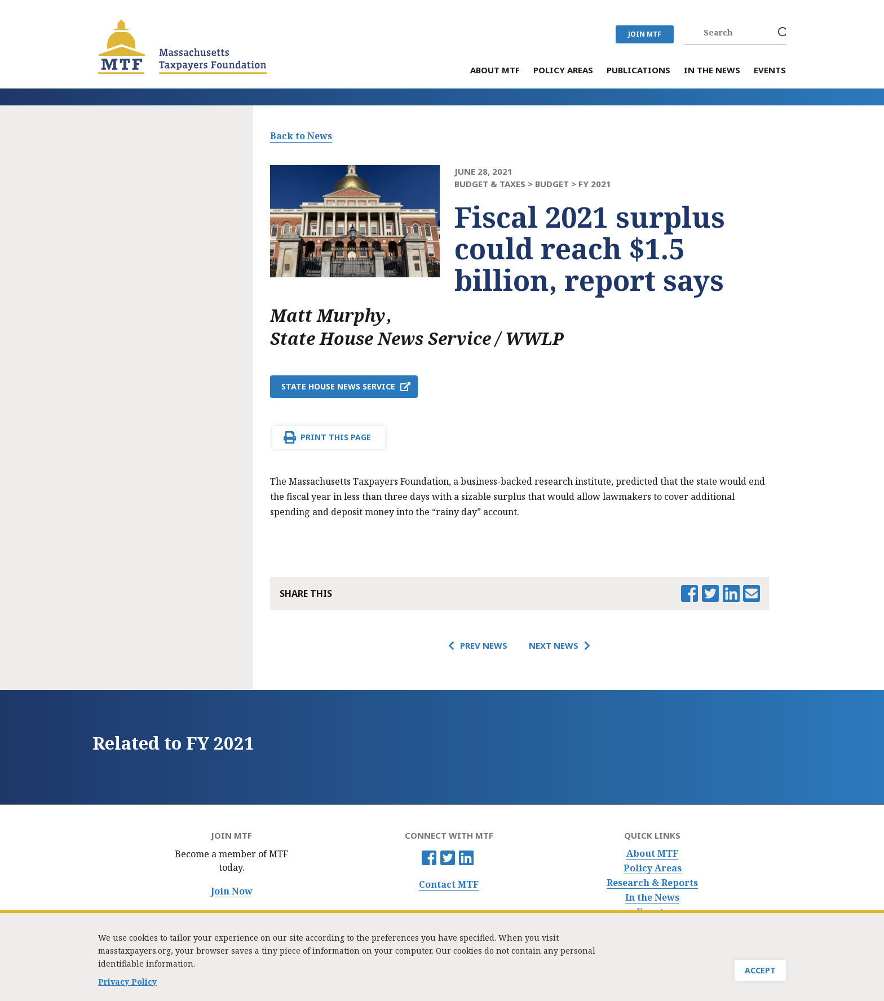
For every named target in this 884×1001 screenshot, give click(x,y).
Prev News (483, 645)
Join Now (232, 891)
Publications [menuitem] (638, 71)
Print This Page (335, 437)
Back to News (301, 136)
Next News (553, 645)
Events (652, 912)
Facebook (429, 858)
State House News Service (338, 386)
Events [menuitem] (770, 71)
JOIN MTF (644, 34)
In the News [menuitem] (712, 71)
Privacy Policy (127, 983)
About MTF (652, 854)
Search (783, 33)
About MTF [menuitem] (495, 71)
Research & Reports (652, 883)
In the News (652, 897)
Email (751, 593)
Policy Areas (653, 868)
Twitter (448, 858)
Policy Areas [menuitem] (563, 71)
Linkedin (466, 858)
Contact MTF (449, 885)
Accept (760, 972)
